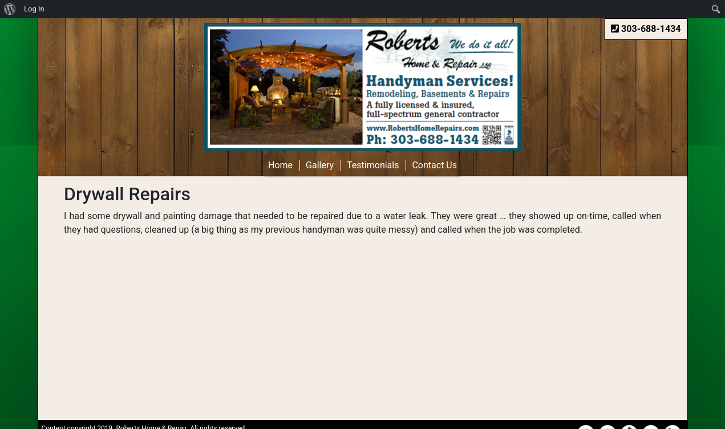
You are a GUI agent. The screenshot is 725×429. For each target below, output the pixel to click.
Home (280, 165)
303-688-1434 (646, 28)
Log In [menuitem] (34, 9)
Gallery (320, 165)
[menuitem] (10, 9)
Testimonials (373, 165)
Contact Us (434, 165)
